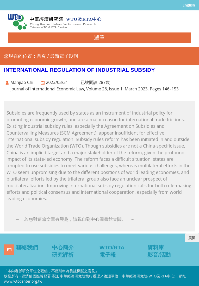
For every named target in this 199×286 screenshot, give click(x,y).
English (189, 5)
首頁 (41, 56)
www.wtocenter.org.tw (23, 281)
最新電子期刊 (64, 56)
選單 (99, 38)
